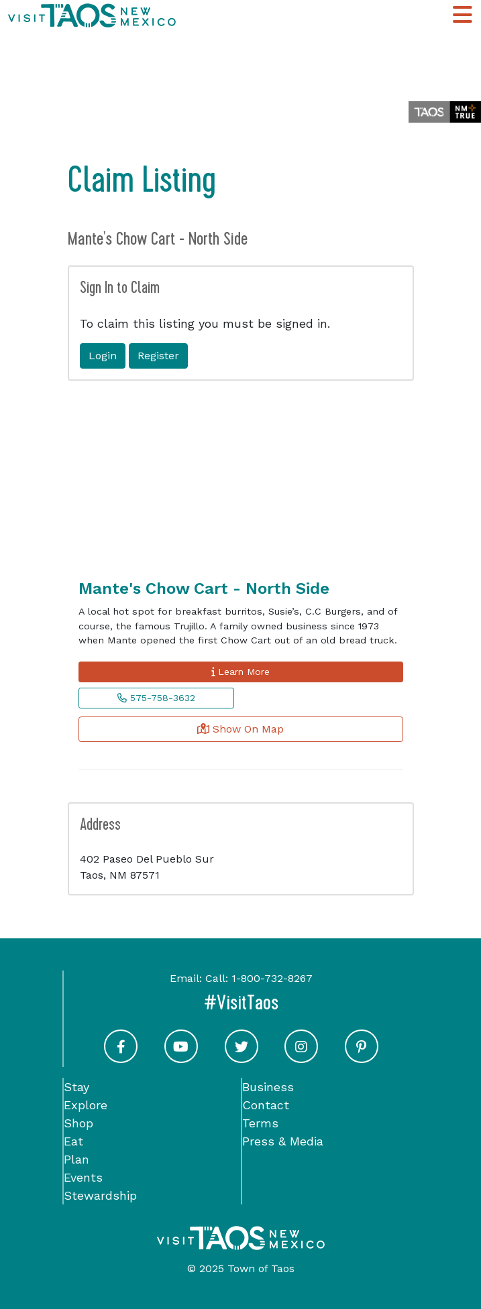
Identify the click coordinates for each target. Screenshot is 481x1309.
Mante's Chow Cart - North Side (203, 588)
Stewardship (100, 1195)
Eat (73, 1141)
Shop (78, 1123)
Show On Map (240, 729)
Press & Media (282, 1141)
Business (268, 1087)
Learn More (240, 671)
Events (83, 1177)
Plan (76, 1159)
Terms (260, 1123)
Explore (85, 1105)
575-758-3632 (156, 697)
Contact (265, 1105)
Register (158, 355)
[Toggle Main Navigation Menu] (462, 15)
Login (103, 355)
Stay (76, 1087)
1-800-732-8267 (272, 978)
